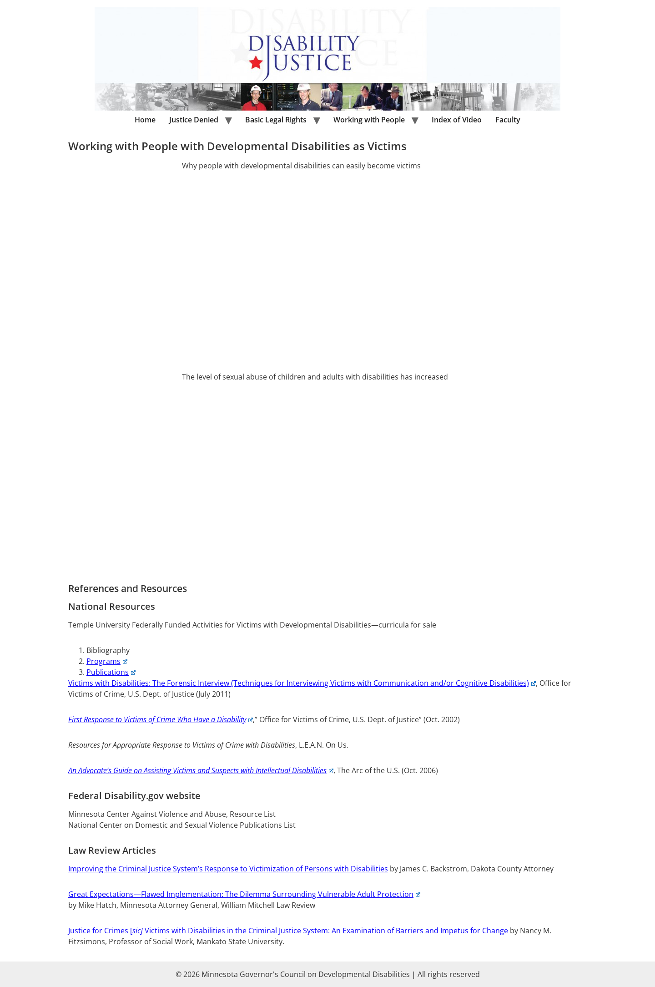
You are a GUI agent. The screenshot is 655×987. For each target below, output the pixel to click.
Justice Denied (193, 120)
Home (145, 120)
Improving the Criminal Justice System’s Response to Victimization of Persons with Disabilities (228, 869)
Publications (111, 672)
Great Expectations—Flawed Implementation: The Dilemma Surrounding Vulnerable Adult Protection (244, 894)
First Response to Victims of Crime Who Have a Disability (160, 719)
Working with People (369, 120)
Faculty (507, 120)
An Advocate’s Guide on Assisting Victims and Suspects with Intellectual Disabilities (200, 770)
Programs (106, 661)
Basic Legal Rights (276, 120)
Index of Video (457, 120)
